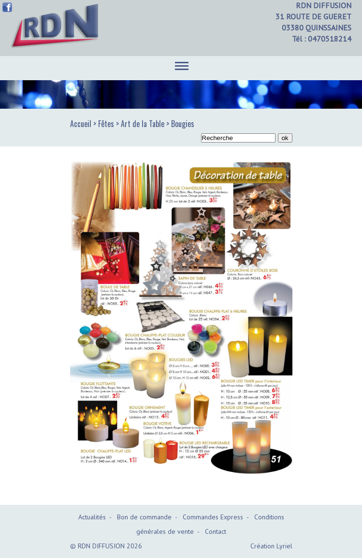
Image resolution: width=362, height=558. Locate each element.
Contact (215, 531)
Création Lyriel (271, 546)
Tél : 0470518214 (321, 38)
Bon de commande (144, 517)
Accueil (80, 123)
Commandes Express (213, 517)
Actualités (92, 517)
